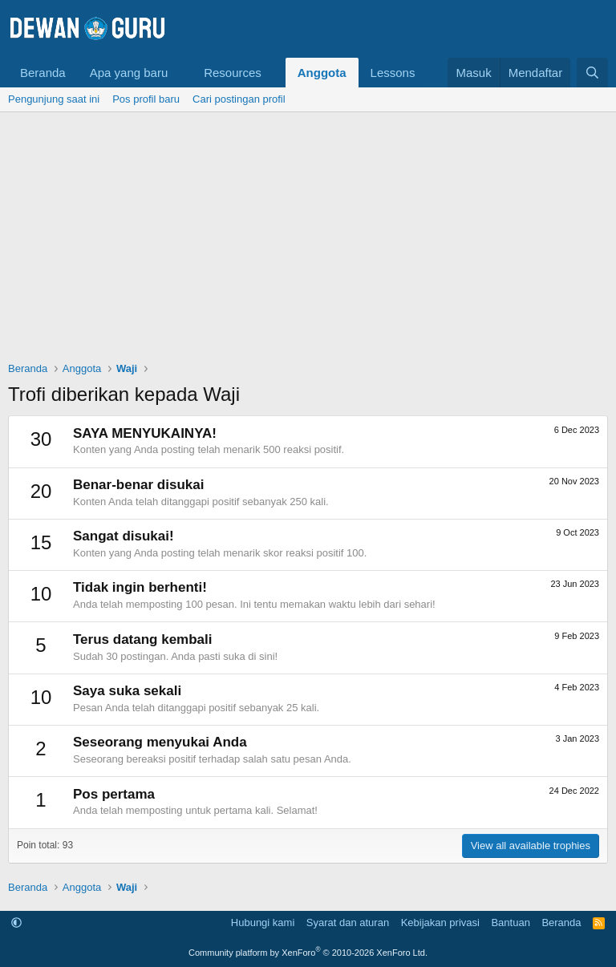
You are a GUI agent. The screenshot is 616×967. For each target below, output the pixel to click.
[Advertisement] (308, 232)
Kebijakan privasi (440, 922)
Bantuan (510, 922)
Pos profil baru (146, 99)
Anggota (322, 72)
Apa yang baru (129, 72)
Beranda (43, 72)
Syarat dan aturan (347, 922)
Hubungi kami (263, 922)
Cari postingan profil (239, 99)
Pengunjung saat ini (53, 99)
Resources (232, 72)
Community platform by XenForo (308, 952)
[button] (180, 72)
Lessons (393, 72)
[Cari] (592, 72)
